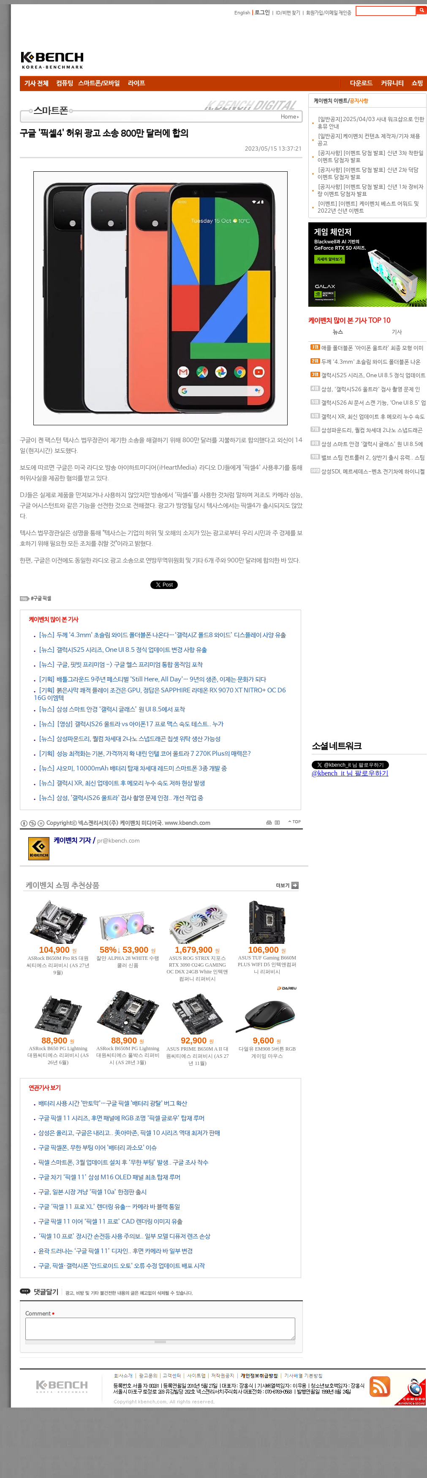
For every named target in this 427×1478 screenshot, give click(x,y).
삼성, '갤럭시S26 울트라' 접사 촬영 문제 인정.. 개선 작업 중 (365, 391)
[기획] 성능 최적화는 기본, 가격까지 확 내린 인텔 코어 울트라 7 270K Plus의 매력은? (143, 753)
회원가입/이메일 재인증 (328, 13)
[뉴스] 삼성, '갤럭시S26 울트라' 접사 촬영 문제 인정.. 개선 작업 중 (118, 798)
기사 (397, 332)
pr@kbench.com (118, 841)
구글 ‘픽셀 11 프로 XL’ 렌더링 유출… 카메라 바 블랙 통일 (107, 1207)
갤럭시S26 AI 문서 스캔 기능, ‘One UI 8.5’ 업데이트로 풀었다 (368, 405)
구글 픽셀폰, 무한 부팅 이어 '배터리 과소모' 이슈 (95, 1147)
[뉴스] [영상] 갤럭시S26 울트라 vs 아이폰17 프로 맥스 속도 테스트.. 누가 (128, 724)
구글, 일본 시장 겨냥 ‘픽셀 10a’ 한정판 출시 (90, 1192)
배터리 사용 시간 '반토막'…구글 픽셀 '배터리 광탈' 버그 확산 (110, 1103)
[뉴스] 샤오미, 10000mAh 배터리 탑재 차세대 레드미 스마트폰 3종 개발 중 (130, 768)
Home (288, 117)
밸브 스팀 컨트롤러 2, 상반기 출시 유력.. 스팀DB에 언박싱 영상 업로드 (367, 459)
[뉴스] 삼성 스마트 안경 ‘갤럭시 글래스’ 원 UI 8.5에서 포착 (109, 709)
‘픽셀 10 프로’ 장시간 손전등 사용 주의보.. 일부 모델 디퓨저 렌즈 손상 (122, 1236)
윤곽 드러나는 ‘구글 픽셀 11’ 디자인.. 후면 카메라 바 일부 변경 (113, 1251)
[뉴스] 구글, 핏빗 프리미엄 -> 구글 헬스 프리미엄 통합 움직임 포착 (118, 664)
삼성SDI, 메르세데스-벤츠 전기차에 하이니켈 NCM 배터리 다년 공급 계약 (367, 473)
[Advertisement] (151, 47)
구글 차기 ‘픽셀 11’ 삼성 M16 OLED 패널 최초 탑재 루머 (107, 1177)
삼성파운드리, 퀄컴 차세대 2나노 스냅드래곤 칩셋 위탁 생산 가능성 (366, 432)
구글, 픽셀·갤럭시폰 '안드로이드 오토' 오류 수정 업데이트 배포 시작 (119, 1266)
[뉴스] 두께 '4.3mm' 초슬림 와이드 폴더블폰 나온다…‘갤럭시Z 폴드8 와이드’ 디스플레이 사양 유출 (160, 635)
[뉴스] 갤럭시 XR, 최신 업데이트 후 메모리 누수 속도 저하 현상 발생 (119, 783)
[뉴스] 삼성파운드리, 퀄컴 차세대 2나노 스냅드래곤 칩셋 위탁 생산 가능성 (127, 739)
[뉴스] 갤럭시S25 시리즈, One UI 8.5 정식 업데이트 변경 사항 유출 (120, 650)
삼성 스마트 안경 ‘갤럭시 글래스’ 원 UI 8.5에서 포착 (366, 446)
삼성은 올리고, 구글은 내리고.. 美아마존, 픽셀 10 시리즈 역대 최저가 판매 (127, 1133)
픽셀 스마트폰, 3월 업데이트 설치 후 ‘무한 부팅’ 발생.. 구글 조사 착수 (121, 1162)
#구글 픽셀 (41, 598)
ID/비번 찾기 (288, 13)
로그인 (262, 13)
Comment (39, 1314)
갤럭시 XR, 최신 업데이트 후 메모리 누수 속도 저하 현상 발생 (367, 418)
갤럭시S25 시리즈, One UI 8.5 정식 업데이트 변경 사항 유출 (368, 377)
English (242, 13)
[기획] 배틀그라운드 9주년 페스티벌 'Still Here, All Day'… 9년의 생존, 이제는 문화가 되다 (150, 679)
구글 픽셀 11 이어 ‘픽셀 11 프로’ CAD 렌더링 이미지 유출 (108, 1221)
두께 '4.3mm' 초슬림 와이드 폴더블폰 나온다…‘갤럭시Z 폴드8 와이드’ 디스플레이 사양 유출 (366, 364)
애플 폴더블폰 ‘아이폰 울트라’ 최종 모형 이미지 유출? (367, 350)
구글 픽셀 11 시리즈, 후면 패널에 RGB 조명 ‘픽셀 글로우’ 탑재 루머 (119, 1118)
